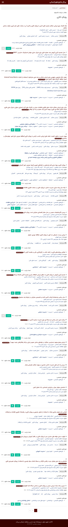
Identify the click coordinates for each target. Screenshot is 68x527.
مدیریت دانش (45, 196)
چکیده (8, 48)
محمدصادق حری (57, 299)
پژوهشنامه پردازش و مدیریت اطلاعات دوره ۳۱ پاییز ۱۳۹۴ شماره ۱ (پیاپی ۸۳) (45, 192)
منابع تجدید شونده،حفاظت (44, 45)
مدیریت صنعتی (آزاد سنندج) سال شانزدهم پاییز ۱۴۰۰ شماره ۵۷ (48, 467)
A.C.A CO (29, 524)
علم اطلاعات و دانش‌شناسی (45, 202)
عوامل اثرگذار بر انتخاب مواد (51, 471)
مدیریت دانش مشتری (52, 373)
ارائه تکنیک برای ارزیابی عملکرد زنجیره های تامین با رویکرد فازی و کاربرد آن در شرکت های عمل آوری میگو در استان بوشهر (35, 27)
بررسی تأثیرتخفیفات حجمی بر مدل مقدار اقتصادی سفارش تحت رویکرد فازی (40, 212)
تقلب (49, 260)
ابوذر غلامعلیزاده (44, 30)
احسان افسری (58, 416)
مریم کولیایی (58, 322)
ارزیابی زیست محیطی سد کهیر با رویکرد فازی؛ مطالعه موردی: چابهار (46, 235)
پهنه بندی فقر (28, 173)
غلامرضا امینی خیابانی (56, 215)
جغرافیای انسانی (43, 180)
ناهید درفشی (58, 390)
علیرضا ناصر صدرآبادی (56, 277)
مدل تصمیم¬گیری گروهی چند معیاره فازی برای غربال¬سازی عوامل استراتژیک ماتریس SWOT (35, 52)
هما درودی (41, 465)
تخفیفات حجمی (25, 221)
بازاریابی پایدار (41, 373)
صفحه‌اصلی (62, 8)
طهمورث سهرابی (38, 416)
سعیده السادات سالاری (29, 277)
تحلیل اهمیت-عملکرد (34, 351)
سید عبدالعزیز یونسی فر (33, 81)
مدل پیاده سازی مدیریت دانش (24, 196)
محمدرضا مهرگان (48, 55)
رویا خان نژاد (50, 390)
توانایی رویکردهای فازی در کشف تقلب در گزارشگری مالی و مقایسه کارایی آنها (40, 252)
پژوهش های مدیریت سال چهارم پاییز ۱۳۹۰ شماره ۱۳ (51, 57)
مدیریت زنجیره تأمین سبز (51, 328)
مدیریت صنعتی (43, 97)
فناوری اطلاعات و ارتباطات (24, 422)
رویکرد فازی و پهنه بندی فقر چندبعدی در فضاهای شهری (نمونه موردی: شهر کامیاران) (38, 165)
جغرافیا (50, 153)
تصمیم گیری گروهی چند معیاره (25, 61)
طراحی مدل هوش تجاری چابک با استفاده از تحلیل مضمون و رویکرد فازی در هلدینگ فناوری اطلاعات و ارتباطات (36, 413)
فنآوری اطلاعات (34, 117)
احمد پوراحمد (29, 167)
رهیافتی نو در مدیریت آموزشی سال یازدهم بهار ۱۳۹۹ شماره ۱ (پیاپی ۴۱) (46, 441)
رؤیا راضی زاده (51, 190)
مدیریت (50, 97)
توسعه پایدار (55, 243)
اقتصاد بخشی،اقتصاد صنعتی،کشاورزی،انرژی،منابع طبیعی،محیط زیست (29, 43)
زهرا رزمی (59, 190)
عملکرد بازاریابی (32, 373)
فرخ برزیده (50, 345)
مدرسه (56, 445)
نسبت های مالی (33, 260)
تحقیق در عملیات (33, 126)
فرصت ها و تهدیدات (39, 61)
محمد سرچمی (45, 254)
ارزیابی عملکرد (54, 36)
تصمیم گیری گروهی (38, 283)
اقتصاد (50, 43)
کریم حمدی (46, 215)
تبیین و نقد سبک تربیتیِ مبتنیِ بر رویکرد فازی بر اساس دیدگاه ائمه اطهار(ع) (40, 486)
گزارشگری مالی (42, 260)
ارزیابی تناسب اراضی (37, 146)
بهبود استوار (30, 328)
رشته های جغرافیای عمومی (40, 155)
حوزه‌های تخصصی (58, 43)
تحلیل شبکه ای (17, 117)
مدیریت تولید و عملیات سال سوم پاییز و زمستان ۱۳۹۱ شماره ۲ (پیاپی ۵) (46, 83)
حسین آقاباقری (58, 81)
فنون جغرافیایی (43, 153)
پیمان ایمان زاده (42, 345)
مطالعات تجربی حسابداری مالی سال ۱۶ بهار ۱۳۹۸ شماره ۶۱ (49, 347)
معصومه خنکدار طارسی (56, 488)
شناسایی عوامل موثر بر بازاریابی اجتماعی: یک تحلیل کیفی (49, 387)
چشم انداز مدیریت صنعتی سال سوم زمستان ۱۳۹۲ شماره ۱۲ (49, 279)
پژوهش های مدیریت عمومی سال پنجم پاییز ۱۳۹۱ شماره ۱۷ (49, 114)
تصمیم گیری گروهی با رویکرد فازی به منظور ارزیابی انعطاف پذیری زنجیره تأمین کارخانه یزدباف (35, 275)
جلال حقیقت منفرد (48, 416)
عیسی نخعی (52, 30)
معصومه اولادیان (49, 439)
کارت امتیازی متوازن (32, 36)
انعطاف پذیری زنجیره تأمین (51, 283)
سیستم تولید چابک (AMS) (43, 87)
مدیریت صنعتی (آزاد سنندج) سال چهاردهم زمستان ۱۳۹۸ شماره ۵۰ (47, 418)
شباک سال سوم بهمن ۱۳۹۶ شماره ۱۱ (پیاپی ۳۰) (52, 239)
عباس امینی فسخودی (56, 140)
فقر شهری (55, 173)
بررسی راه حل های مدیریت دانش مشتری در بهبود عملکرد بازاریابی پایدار (45, 365)
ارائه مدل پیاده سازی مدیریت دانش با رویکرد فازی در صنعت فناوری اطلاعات (40, 188)
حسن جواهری (58, 167)
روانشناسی (49, 500)
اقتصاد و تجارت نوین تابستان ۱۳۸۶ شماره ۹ (53, 32)
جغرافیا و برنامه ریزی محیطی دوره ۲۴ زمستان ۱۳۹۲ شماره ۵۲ (48, 142)
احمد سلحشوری (45, 488)
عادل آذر (52, 322)
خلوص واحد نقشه (25, 146)
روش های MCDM (15, 87)
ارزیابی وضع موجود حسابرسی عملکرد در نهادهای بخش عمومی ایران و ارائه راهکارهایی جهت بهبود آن (33, 342)
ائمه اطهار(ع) (36, 494)
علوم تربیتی (49, 451)
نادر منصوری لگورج (57, 367)
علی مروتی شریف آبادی (47, 81)
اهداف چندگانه (43, 305)
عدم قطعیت (38, 243)
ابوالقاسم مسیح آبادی (56, 254)
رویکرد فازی (22, 36)
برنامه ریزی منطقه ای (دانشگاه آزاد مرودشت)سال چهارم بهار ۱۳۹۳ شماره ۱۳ (45, 169)
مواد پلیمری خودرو (38, 471)
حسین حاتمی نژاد (48, 167)
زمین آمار (49, 173)
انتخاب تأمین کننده (53, 305)
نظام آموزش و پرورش (32, 445)
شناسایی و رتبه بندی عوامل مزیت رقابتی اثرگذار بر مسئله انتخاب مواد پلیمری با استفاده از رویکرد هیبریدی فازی (36, 462)
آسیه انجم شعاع (48, 299)
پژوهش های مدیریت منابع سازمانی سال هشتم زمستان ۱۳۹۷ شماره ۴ (46, 324)
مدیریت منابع (54, 146)
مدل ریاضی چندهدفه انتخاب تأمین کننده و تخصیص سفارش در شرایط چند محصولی (38, 297)
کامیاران (13, 173)
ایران (24, 445)
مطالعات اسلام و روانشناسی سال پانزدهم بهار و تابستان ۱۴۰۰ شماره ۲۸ (46, 490)
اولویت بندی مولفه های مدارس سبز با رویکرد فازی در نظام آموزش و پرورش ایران (39, 436)
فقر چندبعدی (20, 173)
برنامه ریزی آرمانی (13, 328)
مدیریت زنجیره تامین (44, 36)
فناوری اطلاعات (54, 196)
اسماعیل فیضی (35, 488)
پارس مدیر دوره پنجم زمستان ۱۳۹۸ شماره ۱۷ (53, 369)
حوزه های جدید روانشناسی (38, 500)
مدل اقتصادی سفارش (36, 221)
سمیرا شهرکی (58, 237)
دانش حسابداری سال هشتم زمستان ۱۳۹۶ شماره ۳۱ (51, 256)
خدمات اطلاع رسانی (22, 205)
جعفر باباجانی (58, 345)
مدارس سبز (50, 445)
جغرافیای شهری (33, 180)
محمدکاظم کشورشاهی (20, 81)
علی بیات (59, 30)
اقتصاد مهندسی (46, 243)
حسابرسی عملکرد (53, 351)
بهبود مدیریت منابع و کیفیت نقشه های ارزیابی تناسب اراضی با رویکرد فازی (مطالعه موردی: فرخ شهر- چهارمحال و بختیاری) (35, 137)
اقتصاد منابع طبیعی (57, 45)
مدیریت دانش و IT (42, 124)
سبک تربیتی (55, 494)
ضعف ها (48, 61)
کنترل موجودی (54, 221)
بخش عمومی (44, 351)
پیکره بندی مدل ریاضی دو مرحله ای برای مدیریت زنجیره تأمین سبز (42, 320)
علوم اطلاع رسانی (32, 202)
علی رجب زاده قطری (43, 322)
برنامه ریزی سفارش (33, 305)
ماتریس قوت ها (11, 61)
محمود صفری (40, 439)
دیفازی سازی (16, 221)
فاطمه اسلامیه (58, 439)
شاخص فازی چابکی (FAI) (28, 87)
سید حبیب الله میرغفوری (43, 277)
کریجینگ (35, 173)
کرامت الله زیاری (38, 167)
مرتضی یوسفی (58, 465)
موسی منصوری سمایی (45, 367)
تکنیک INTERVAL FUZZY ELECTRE (56, 91)
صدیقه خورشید (58, 55)
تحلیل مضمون (43, 422)
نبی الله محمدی (49, 465)
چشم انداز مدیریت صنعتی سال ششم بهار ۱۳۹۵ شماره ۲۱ (50, 302)
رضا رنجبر (40, 55)
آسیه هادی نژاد (26, 140)
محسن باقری (46, 140)
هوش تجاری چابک (53, 422)
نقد (42, 494)
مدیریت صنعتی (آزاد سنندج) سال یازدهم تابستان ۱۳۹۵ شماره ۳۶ (47, 217)
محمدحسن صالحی (36, 140)
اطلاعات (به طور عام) (21, 202)
